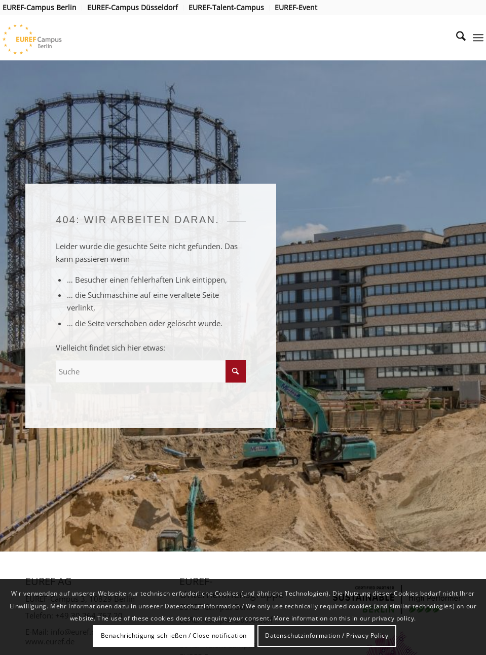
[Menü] (478, 37)
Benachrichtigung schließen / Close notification (174, 635)
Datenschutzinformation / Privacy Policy (326, 635)
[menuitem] (42, 8)
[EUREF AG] (46, 37)
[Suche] (456, 37)
